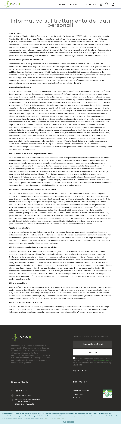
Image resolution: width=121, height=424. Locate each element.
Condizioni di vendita (81, 390)
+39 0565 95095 (30, 391)
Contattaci (89, 4)
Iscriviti (93, 342)
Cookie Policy (78, 397)
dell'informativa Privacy (103, 351)
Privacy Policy (78, 393)
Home (62, 4)
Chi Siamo (74, 4)
